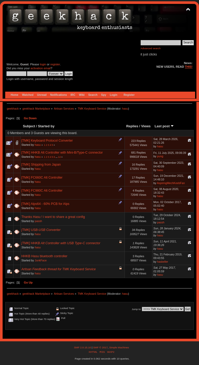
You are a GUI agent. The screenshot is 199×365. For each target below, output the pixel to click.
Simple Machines (119, 347)
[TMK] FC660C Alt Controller (42, 177)
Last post (164, 126)
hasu (125, 108)
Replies (132, 126)
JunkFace (41, 260)
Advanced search (151, 48)
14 (59, 157)
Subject (29, 126)
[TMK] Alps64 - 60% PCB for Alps (45, 204)
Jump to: (136, 309)
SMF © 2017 (100, 347)
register (55, 64)
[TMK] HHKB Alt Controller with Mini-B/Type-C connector (62, 152)
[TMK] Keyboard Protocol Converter (47, 140)
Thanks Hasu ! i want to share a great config (53, 217)
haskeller (162, 261)
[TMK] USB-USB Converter (40, 230)
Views (146, 126)
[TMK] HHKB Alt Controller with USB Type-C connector (60, 243)
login (43, 64)
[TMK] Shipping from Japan (41, 164)
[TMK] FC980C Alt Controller (42, 190)
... (56, 157)
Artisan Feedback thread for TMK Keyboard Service (58, 269)
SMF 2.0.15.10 (83, 347)
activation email (40, 68)
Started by (46, 126)
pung (160, 156)
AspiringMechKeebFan (171, 183)
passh (38, 221)
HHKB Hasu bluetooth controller (44, 256)
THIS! (188, 66)
